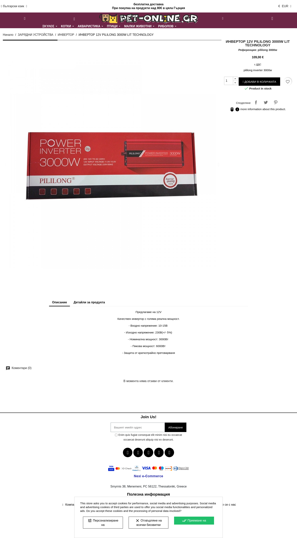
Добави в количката (259, 81)
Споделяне (256, 102)
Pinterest (275, 102)
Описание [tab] (59, 302)
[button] (24, 18)
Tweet (266, 102)
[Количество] (228, 81)
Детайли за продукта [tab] (89, 302)
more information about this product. (258, 109)
